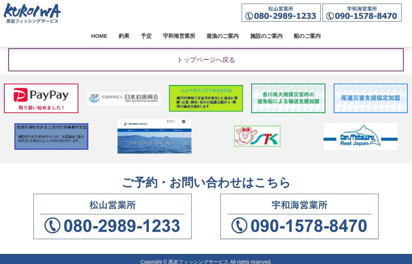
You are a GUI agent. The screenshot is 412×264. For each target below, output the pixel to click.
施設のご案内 (266, 36)
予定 (146, 36)
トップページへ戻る (206, 59)
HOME (99, 36)
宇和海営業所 (179, 36)
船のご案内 (307, 36)
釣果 (124, 36)
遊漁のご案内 (222, 36)
